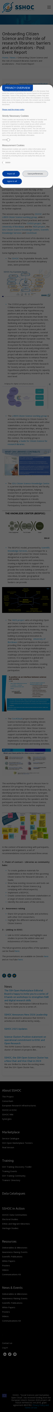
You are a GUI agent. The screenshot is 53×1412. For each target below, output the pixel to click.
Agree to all (12, 181)
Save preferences (35, 173)
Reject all (11, 173)
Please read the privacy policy (13, 110)
